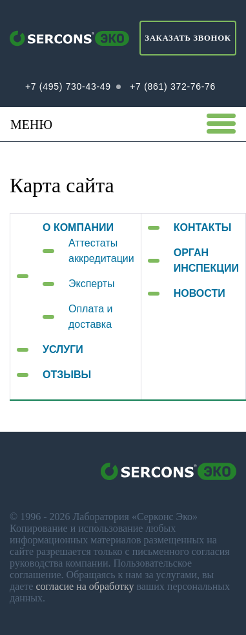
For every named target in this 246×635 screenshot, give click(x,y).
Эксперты (91, 283)
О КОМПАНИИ (78, 227)
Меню (123, 124)
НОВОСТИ (199, 293)
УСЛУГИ (63, 349)
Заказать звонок (188, 38)
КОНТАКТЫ (203, 227)
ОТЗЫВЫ (67, 374)
